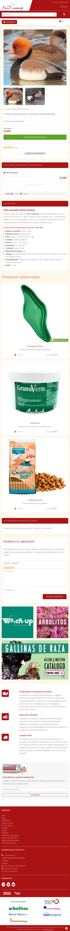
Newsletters (6, 820)
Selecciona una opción (35, 137)
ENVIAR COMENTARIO (54, 597)
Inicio (3, 815)
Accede (4, 830)
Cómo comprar (7, 825)
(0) (61, 21)
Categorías (9, 22)
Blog (3, 818)
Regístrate (5, 833)
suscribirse (35, 795)
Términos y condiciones (10, 835)
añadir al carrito (35, 185)
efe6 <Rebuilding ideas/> (49, 927)
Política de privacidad (9, 838)
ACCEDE (55, 2)
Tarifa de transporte (9, 843)
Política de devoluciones (10, 840)
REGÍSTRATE (64, 2)
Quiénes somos (7, 823)
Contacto (5, 828)
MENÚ (63, 7)
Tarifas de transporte (35, 153)
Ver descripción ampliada (13, 121)
